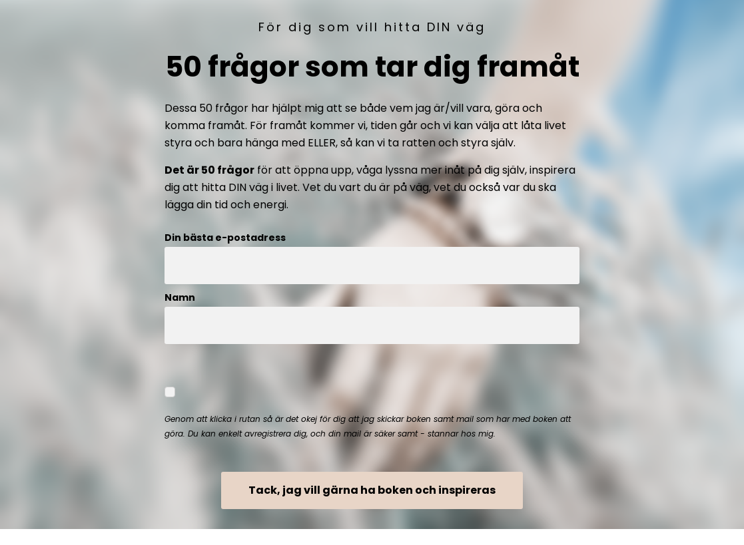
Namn (180, 297)
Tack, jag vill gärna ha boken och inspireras (372, 490)
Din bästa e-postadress (225, 237)
